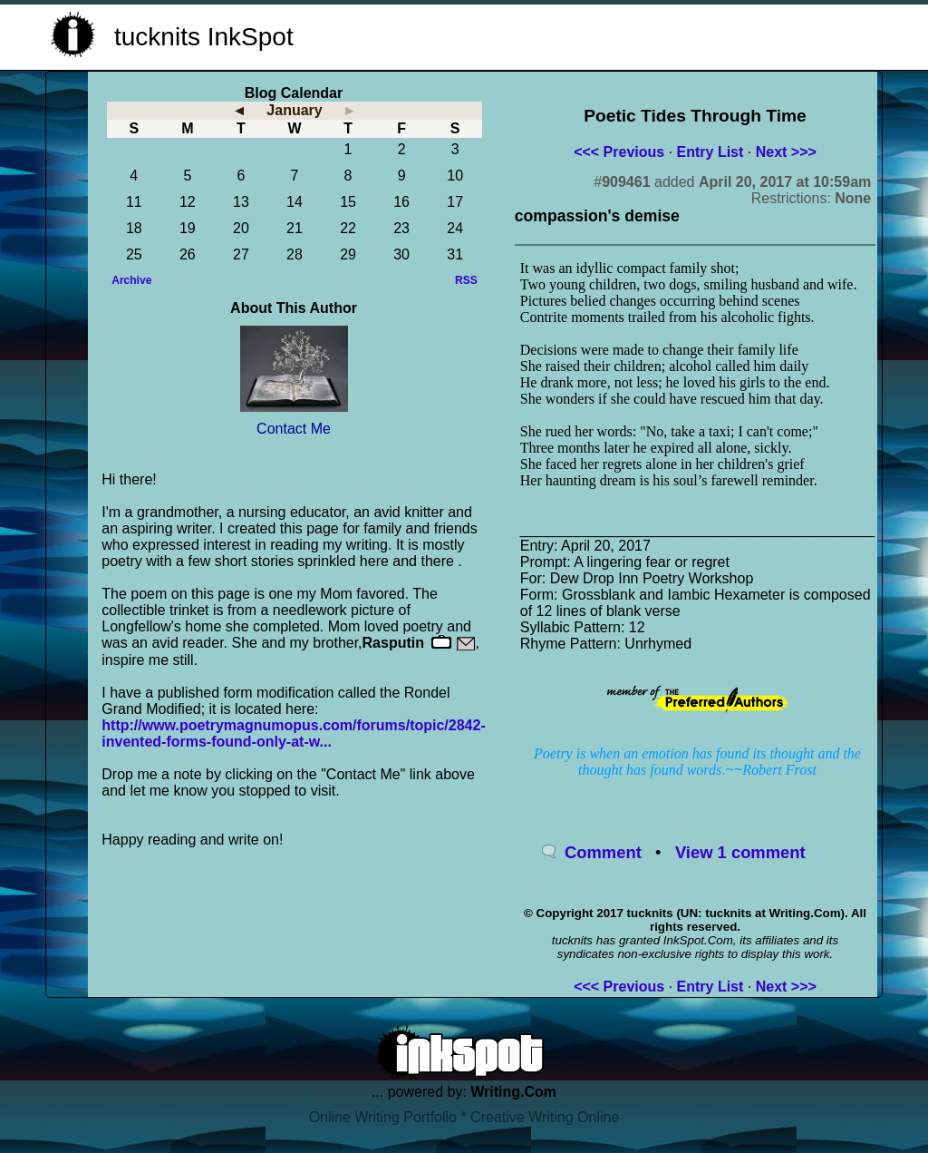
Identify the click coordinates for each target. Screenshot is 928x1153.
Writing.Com (513, 1091)
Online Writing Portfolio (383, 1117)
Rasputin (393, 642)
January (294, 110)
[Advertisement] (660, 34)
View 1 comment (740, 852)
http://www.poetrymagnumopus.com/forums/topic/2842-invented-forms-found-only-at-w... (293, 733)
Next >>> (786, 152)
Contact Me (293, 428)
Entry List (710, 152)
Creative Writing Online (544, 1117)
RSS (466, 280)
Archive (131, 280)
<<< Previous (619, 152)
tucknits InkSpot (204, 37)
